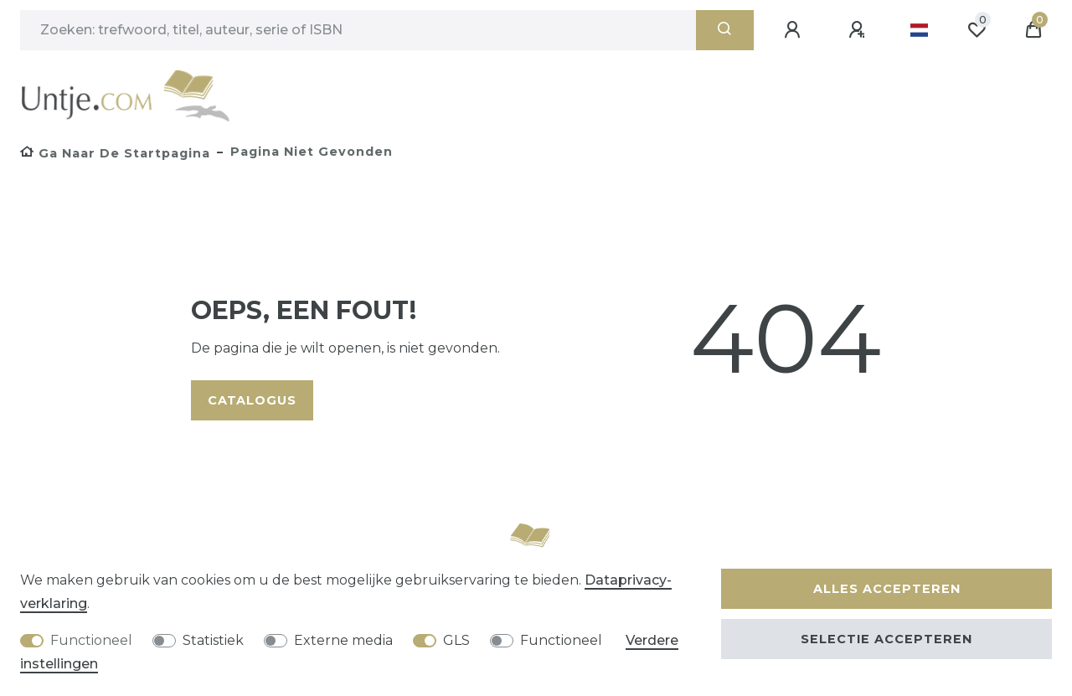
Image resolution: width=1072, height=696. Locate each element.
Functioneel (91, 640)
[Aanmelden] (795, 30)
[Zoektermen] (358, 30)
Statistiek (213, 640)
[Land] (919, 30)
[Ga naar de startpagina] (115, 153)
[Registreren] (859, 30)
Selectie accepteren (886, 639)
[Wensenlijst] (976, 30)
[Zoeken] (725, 30)
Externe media (343, 640)
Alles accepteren (887, 588)
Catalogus (252, 400)
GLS (456, 640)
